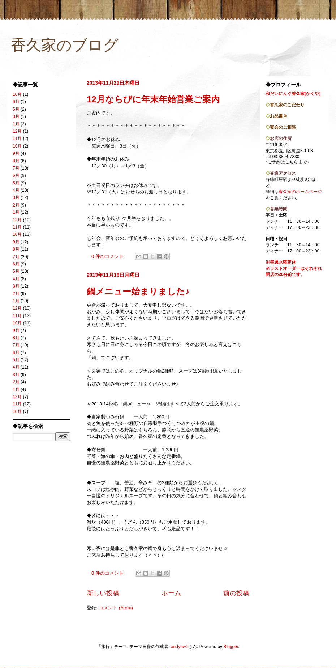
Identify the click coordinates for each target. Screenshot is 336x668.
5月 (16, 109)
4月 (16, 190)
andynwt (179, 646)
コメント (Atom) (116, 607)
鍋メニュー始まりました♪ (138, 291)
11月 (17, 138)
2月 (16, 205)
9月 (16, 153)
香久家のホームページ (300, 191)
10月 (17, 94)
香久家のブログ (65, 45)
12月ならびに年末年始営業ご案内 (153, 99)
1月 (16, 124)
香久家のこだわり (287, 104)
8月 (16, 160)
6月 (16, 101)
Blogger (230, 646)
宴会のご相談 (283, 127)
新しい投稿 (103, 593)
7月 (16, 168)
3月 (16, 116)
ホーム (171, 593)
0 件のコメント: (108, 256)
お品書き (278, 116)
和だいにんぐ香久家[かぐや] (293, 93)
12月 (17, 131)
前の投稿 (236, 593)
